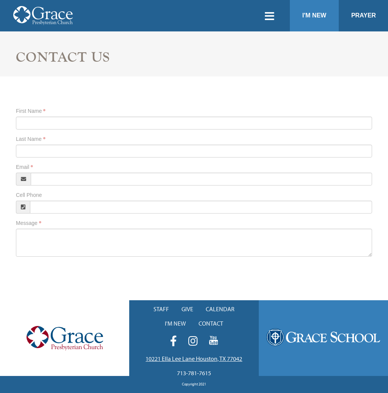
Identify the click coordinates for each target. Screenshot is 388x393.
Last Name (29, 139)
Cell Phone (29, 195)
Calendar (220, 309)
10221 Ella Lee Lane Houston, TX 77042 (194, 358)
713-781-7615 (194, 373)
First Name (29, 111)
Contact (211, 323)
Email (22, 167)
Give (187, 309)
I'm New (314, 15)
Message (27, 223)
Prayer (363, 15)
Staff (161, 309)
